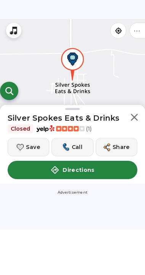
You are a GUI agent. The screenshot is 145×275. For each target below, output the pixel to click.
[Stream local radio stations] (13, 30)
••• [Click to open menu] (137, 30)
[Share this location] (116, 147)
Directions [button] (72, 170)
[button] (134, 119)
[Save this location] (28, 147)
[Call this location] (72, 147)
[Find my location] (118, 30)
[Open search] (9, 91)
